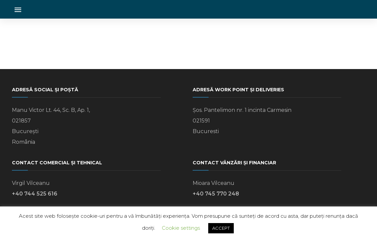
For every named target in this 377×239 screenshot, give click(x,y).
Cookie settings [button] (181, 228)
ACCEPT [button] (221, 228)
